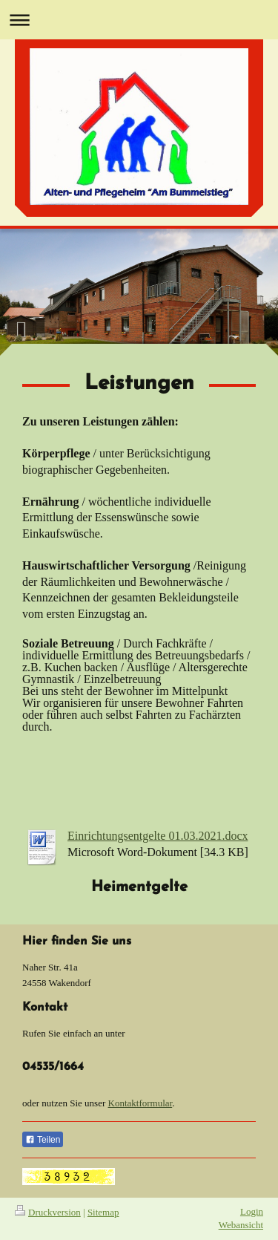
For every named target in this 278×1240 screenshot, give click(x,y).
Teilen (42, 1140)
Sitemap (103, 1212)
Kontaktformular (140, 1103)
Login (251, 1211)
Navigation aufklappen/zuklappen (139, 20)
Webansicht (241, 1224)
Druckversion (48, 1212)
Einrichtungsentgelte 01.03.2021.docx (157, 835)
